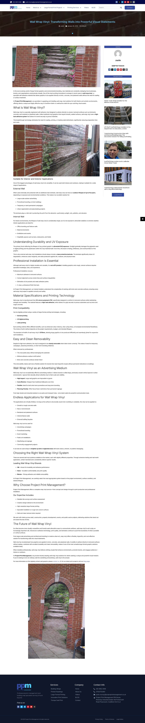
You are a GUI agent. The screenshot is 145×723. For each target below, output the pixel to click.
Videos (86, 7)
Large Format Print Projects (54, 7)
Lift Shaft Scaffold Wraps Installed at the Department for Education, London (117, 128)
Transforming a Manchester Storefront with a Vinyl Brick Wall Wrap (116, 188)
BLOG (93, 7)
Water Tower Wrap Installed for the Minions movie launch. (115, 101)
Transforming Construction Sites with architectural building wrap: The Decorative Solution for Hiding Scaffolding (117, 135)
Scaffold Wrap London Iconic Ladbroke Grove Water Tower (116, 162)
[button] (118, 195)
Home (28, 7)
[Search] (121, 7)
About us (37, 7)
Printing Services (74, 7)
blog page (86, 561)
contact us (56, 561)
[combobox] (109, 7)
